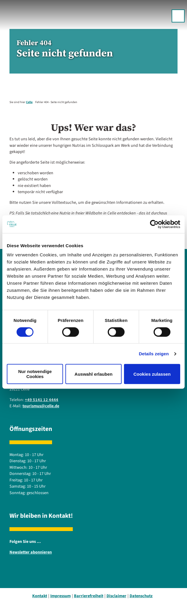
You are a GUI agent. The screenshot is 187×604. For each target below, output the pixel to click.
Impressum (60, 596)
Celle (29, 102)
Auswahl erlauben (93, 374)
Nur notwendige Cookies (35, 374)
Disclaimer (116, 596)
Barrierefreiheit (88, 596)
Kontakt (39, 596)
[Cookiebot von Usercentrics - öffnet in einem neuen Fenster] (154, 224)
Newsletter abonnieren (30, 552)
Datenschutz (141, 596)
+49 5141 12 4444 (41, 399)
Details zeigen (154, 353)
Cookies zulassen (152, 374)
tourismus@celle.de (40, 406)
